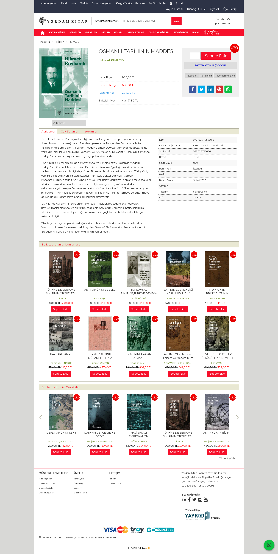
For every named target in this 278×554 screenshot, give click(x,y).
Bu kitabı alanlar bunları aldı (61, 244)
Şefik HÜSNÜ (139, 298)
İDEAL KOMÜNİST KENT (61, 432)
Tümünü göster (228, 458)
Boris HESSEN (217, 298)
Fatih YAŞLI (100, 298)
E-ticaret (133, 548)
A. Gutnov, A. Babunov (60, 441)
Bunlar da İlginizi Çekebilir (60, 387)
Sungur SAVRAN (100, 363)
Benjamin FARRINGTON (100, 441)
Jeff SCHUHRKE (138, 441)
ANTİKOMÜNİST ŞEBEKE (100, 289)
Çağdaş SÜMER (139, 363)
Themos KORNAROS (60, 363)
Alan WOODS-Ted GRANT (178, 363)
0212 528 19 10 (189, 485)
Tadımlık (59, 123)
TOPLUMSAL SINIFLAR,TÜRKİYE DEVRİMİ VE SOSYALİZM (139, 293)
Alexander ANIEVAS (178, 298)
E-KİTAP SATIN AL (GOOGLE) (210, 65)
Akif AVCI (61, 298)
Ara (176, 21)
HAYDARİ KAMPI (60, 354)
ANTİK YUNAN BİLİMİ (216, 432)
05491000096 (206, 485)
